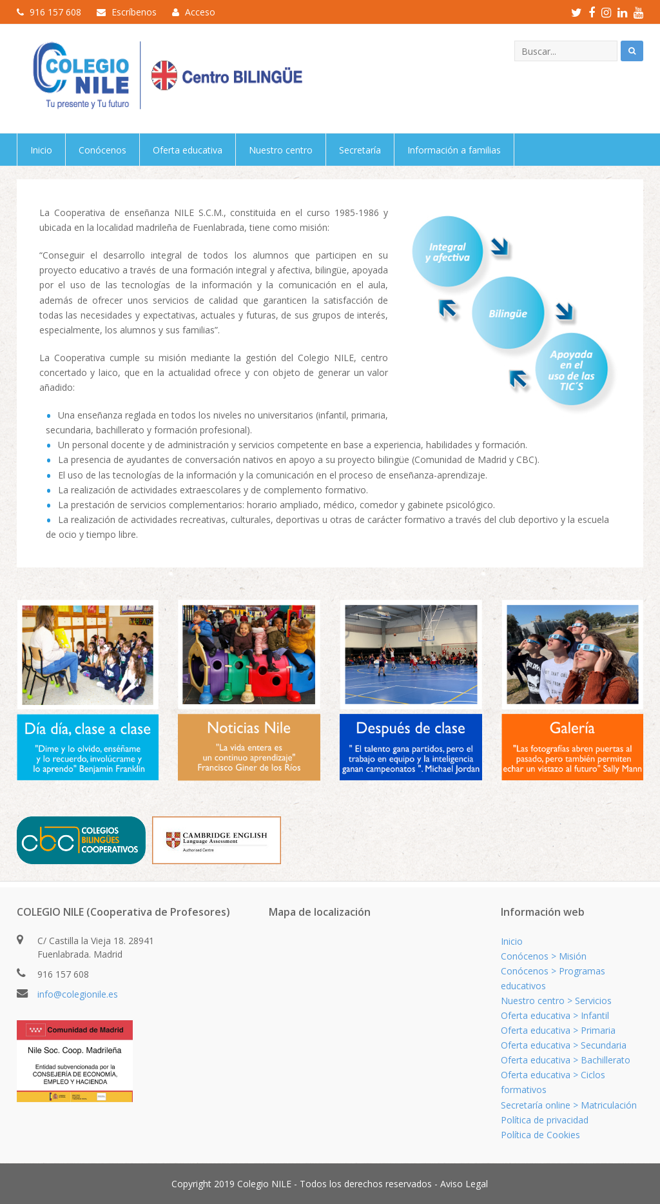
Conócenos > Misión (544, 956)
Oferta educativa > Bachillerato (565, 1060)
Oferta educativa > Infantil (555, 1015)
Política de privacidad (544, 1120)
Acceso (200, 12)
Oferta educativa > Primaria (558, 1030)
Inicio (512, 941)
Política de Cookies (540, 1135)
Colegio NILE (264, 1184)
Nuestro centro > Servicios (556, 1000)
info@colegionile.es (77, 994)
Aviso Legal (464, 1184)
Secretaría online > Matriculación (569, 1105)
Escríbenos (134, 12)
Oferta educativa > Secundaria (563, 1045)
